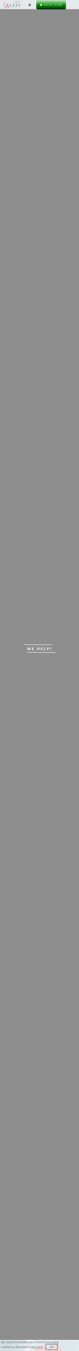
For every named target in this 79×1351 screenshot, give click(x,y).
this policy (37, 1347)
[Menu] (73, 4)
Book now (51, 4)
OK (51, 1347)
